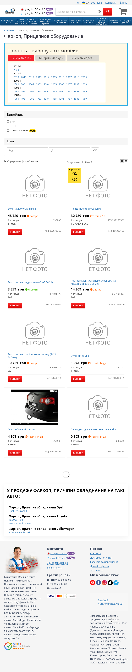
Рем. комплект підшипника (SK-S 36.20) (30, 282)
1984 (46, 98)
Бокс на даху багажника (22, 208)
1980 (16, 98)
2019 (84, 77)
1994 (46, 91)
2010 (16, 77)
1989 (84, 98)
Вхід (123, 2)
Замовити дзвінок (57, 562)
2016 (61, 77)
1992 (31, 91)
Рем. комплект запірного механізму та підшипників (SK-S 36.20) (93, 282)
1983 (39, 98)
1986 (61, 98)
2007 (69, 84)
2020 (16, 70)
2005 (54, 84)
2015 (54, 77)
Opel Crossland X (18, 511)
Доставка (96, 2)
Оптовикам (96, 570)
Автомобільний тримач (21, 429)
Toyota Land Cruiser (20, 523)
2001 (23, 84)
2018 (76, 77)
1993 (39, 91)
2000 (16, 84)
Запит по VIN (54, 567)
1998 (76, 91)
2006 (61, 84)
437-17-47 (33, 9)
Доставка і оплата (101, 557)
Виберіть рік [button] (21, 58)
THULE (12, 126)
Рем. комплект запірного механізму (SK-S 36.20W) (32, 356)
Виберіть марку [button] (50, 58)
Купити (15, 232)
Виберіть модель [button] (83, 58)
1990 (16, 91)
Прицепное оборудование (86, 208)
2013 (39, 77)
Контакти (110, 2)
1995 (54, 91)
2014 (46, 77)
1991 (23, 91)
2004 (46, 84)
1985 (54, 98)
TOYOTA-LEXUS (21, 130)
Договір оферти (99, 566)
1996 (61, 91)
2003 (39, 84)
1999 (84, 91)
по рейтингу (30, 161)
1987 (69, 98)
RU (77, 2)
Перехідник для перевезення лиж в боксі (94, 429)
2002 (31, 84)
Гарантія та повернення (104, 562)
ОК (95, 150)
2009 (84, 84)
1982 (31, 98)
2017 (69, 77)
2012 (31, 77)
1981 (23, 98)
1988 (76, 98)
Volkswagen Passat (19, 532)
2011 (23, 77)
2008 (76, 84)
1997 (69, 91)
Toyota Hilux (16, 519)
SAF (11, 121)
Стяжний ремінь (80, 355)
